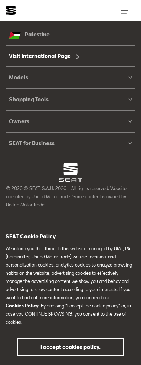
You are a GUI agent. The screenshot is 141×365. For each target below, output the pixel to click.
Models (70, 77)
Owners (70, 121)
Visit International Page (44, 56)
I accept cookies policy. (70, 347)
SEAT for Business (70, 143)
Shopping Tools (70, 99)
